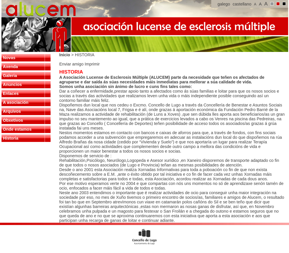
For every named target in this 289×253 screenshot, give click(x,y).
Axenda (10, 66)
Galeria (10, 75)
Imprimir (92, 64)
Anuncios (12, 84)
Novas (9, 57)
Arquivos (12, 111)
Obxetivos (13, 120)
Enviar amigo (72, 64)
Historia (10, 138)
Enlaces (10, 93)
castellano (242, 4)
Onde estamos (17, 129)
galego (224, 4)
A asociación (15, 102)
